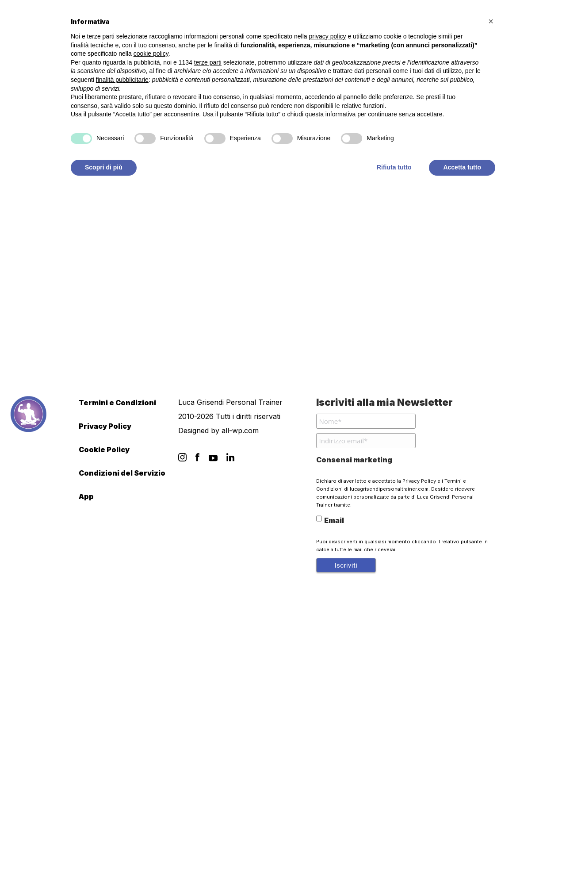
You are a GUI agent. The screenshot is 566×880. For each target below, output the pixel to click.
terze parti (208, 62)
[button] (491, 21)
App (86, 496)
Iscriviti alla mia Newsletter (384, 402)
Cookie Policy (104, 449)
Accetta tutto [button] (462, 167)
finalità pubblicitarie (122, 79)
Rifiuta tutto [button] (394, 167)
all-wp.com (240, 430)
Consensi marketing (354, 459)
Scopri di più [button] (103, 167)
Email (330, 519)
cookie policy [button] (151, 53)
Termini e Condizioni (117, 402)
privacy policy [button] (327, 36)
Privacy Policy (105, 426)
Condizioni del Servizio (122, 473)
